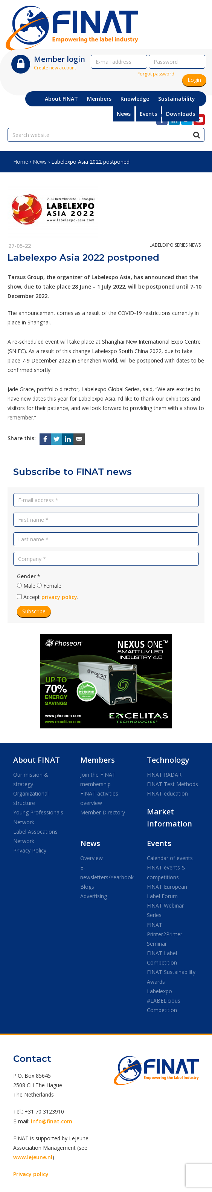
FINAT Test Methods (172, 784)
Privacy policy (31, 1174)
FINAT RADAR (164, 774)
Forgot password (155, 74)
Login (194, 79)
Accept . (50, 597)
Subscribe (34, 611)
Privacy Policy (29, 850)
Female (52, 585)
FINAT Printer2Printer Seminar (164, 934)
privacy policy (59, 597)
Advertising (93, 896)
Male (29, 585)
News (40, 161)
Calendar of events (170, 858)
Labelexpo (159, 991)
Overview (91, 858)
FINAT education (167, 793)
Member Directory (102, 812)
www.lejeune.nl (32, 1157)
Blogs (87, 886)
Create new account (55, 68)
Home (20, 161)
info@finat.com (51, 1121)
